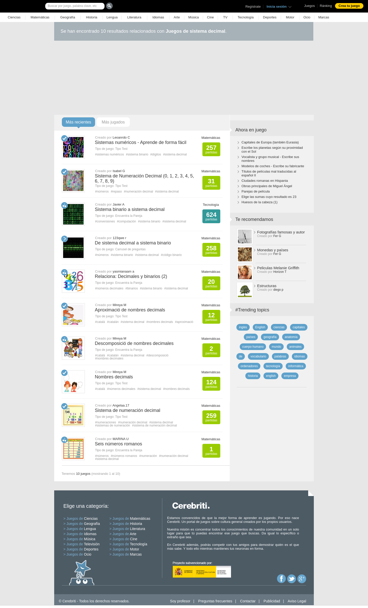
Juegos (309, 6)
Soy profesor (180, 601)
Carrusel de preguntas (130, 249)
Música (193, 17)
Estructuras (267, 286)
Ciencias (14, 17)
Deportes (270, 17)
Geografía (67, 17)
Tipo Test (121, 149)
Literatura (134, 17)
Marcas (323, 17)
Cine (210, 17)
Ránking (326, 6)
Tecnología (246, 17)
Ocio (306, 17)
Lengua (112, 17)
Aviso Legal (297, 601)
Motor (290, 17)
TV (225, 17)
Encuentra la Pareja (128, 216)
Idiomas (158, 17)
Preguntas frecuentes (215, 601)
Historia (91, 17)
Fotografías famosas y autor (281, 232)
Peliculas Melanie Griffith (278, 268)
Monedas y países (272, 250)
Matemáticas (40, 17)
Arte (177, 17)
